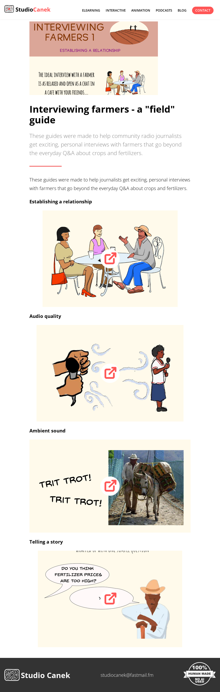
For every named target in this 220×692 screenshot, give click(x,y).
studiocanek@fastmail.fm (127, 675)
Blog (182, 10)
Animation (140, 10)
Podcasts (164, 10)
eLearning (91, 10)
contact (202, 10)
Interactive (116, 10)
